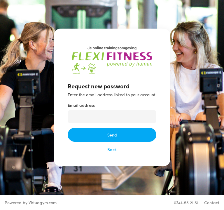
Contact (211, 202)
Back (112, 149)
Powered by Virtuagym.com (31, 202)
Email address (81, 105)
